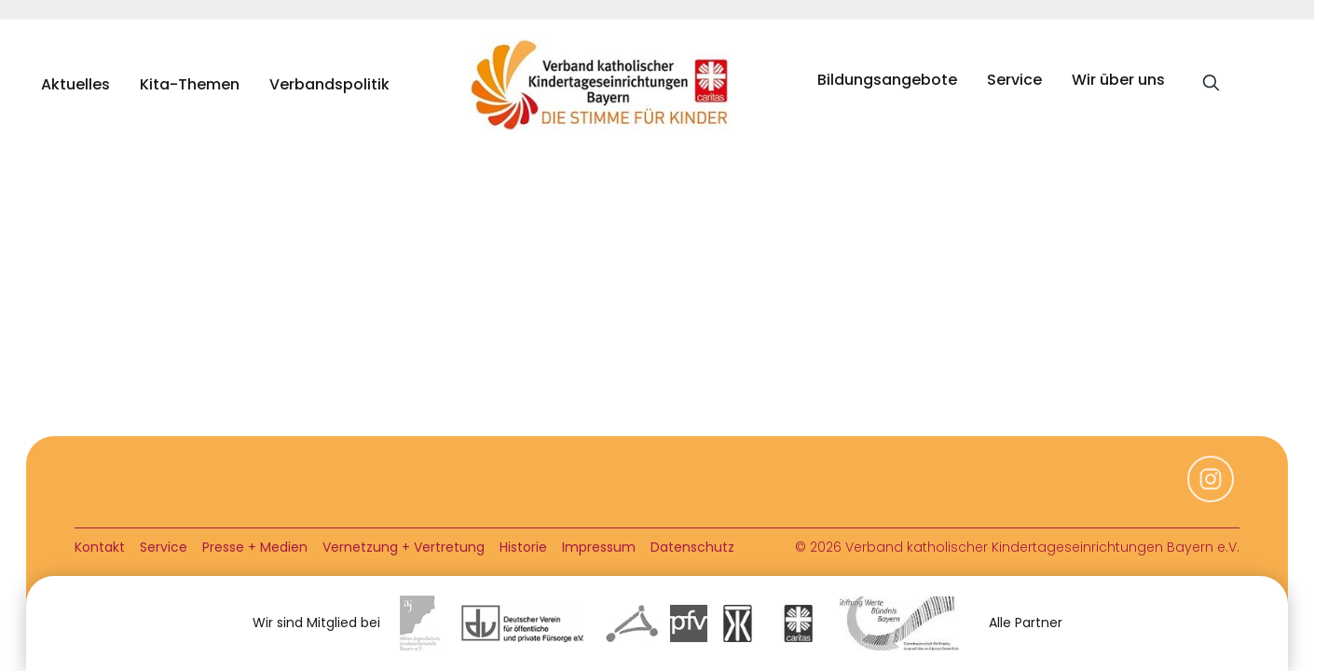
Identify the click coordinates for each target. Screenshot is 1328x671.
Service (1014, 79)
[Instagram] (1210, 497)
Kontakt (100, 547)
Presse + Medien (255, 547)
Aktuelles (75, 84)
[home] (604, 84)
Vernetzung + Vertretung (403, 547)
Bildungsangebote (887, 79)
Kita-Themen (190, 84)
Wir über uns (1118, 79)
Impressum (599, 547)
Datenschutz (692, 547)
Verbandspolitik (329, 84)
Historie (523, 547)
